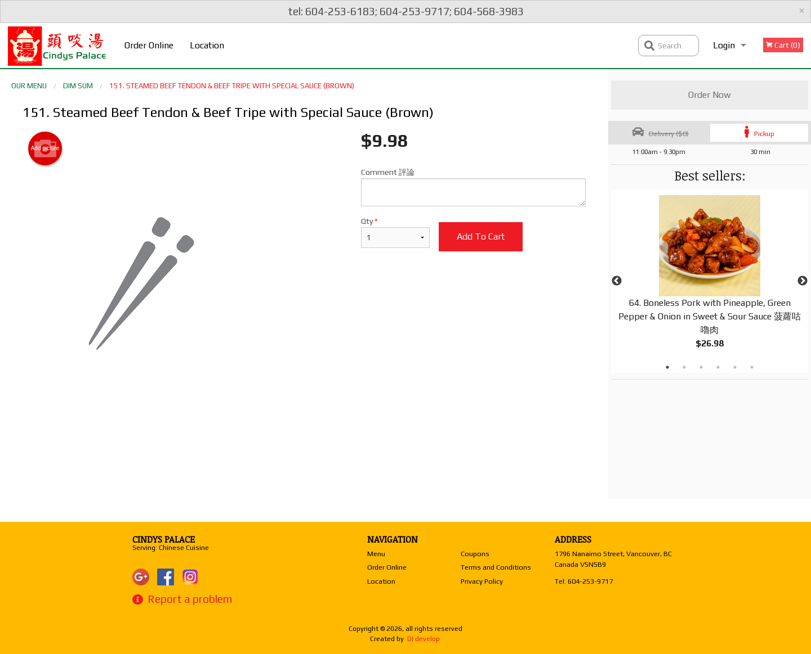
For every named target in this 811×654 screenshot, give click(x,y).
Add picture (45, 148)
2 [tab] (684, 367)
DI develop (423, 639)
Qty (395, 232)
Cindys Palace (163, 539)
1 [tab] (667, 367)
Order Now (709, 94)
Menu (376, 553)
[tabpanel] (709, 281)
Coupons (475, 553)
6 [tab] (751, 367)
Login (724, 45)
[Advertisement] (304, 441)
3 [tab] (701, 367)
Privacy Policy (482, 581)
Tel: (584, 581)
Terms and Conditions (496, 567)
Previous (616, 281)
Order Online (148, 45)
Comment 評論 (473, 187)
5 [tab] (735, 367)
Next (802, 281)
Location (207, 45)
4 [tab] (718, 367)
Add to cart (481, 236)
